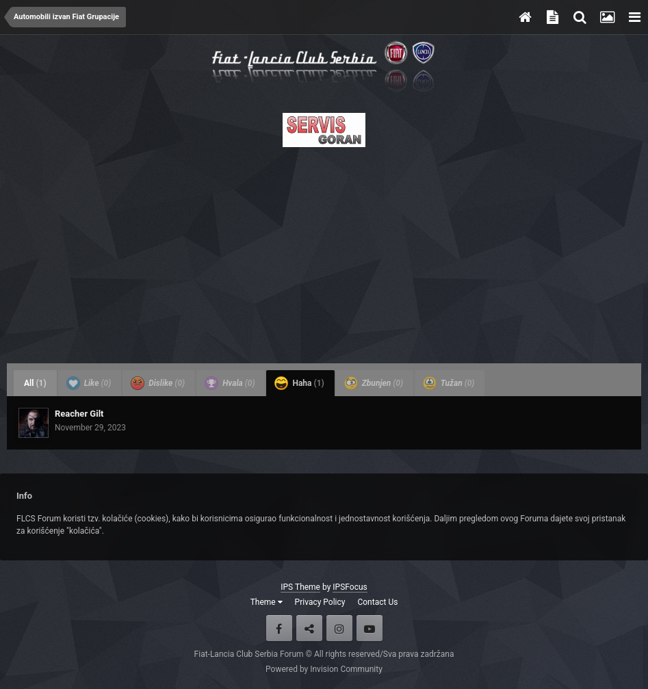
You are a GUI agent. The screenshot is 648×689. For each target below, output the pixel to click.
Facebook (279, 628)
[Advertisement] (324, 251)
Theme (266, 602)
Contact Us (377, 602)
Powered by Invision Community (324, 669)
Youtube (370, 628)
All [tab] (35, 383)
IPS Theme (300, 587)
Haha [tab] (299, 383)
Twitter (309, 628)
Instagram (339, 628)
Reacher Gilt (79, 413)
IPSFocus (350, 587)
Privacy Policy (320, 602)
